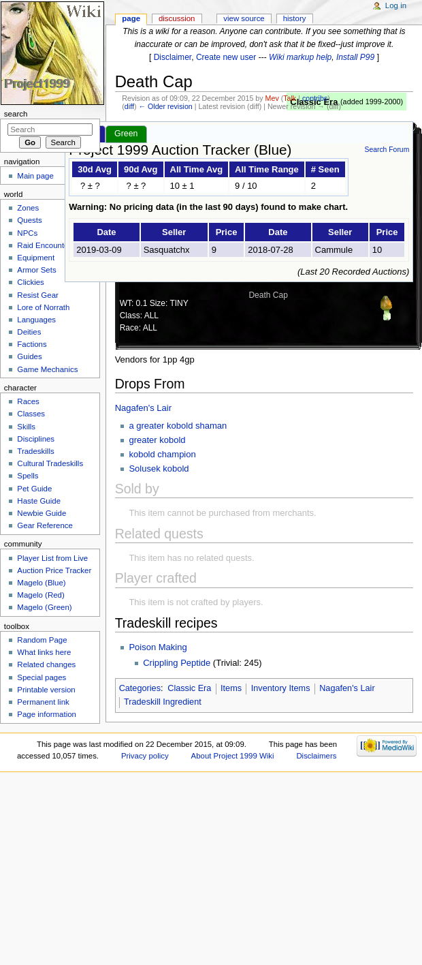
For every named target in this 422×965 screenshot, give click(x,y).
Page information (46, 714)
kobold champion (162, 454)
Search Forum (386, 149)
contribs (314, 98)
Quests (29, 220)
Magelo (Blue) (41, 583)
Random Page (42, 640)
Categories (140, 688)
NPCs (27, 233)
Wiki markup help (300, 57)
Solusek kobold (159, 468)
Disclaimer (173, 57)
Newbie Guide (41, 513)
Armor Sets (36, 270)
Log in (395, 5)
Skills (26, 427)
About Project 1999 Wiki (232, 756)
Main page (35, 176)
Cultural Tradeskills (50, 463)
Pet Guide (34, 489)
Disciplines (35, 439)
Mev (272, 98)
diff (129, 106)
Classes (31, 414)
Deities (29, 332)
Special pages (41, 677)
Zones (28, 208)
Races (28, 401)
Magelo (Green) (44, 607)
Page (131, 18)
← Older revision (165, 106)
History (294, 18)
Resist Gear (37, 295)
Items (231, 688)
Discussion (177, 18)
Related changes (46, 664)
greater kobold (157, 440)
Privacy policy (145, 756)
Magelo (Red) (40, 595)
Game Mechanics (47, 369)
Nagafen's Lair (143, 408)
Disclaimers (316, 756)
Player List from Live (52, 558)
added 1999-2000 (372, 101)
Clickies (30, 282)
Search (16, 114)
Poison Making (157, 647)
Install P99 (355, 57)
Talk (289, 98)
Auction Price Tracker (54, 570)
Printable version (46, 690)
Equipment (35, 258)
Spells (27, 476)
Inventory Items (280, 688)
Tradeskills (35, 451)
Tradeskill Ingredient (162, 702)
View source (243, 18)
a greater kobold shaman (178, 425)
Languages (36, 320)
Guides (29, 356)
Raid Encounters (46, 245)
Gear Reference (45, 525)
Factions (31, 344)
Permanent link (43, 702)
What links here (44, 652)
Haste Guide (39, 501)
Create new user (226, 57)
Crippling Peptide (176, 663)
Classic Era (189, 688)
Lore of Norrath (43, 307)
